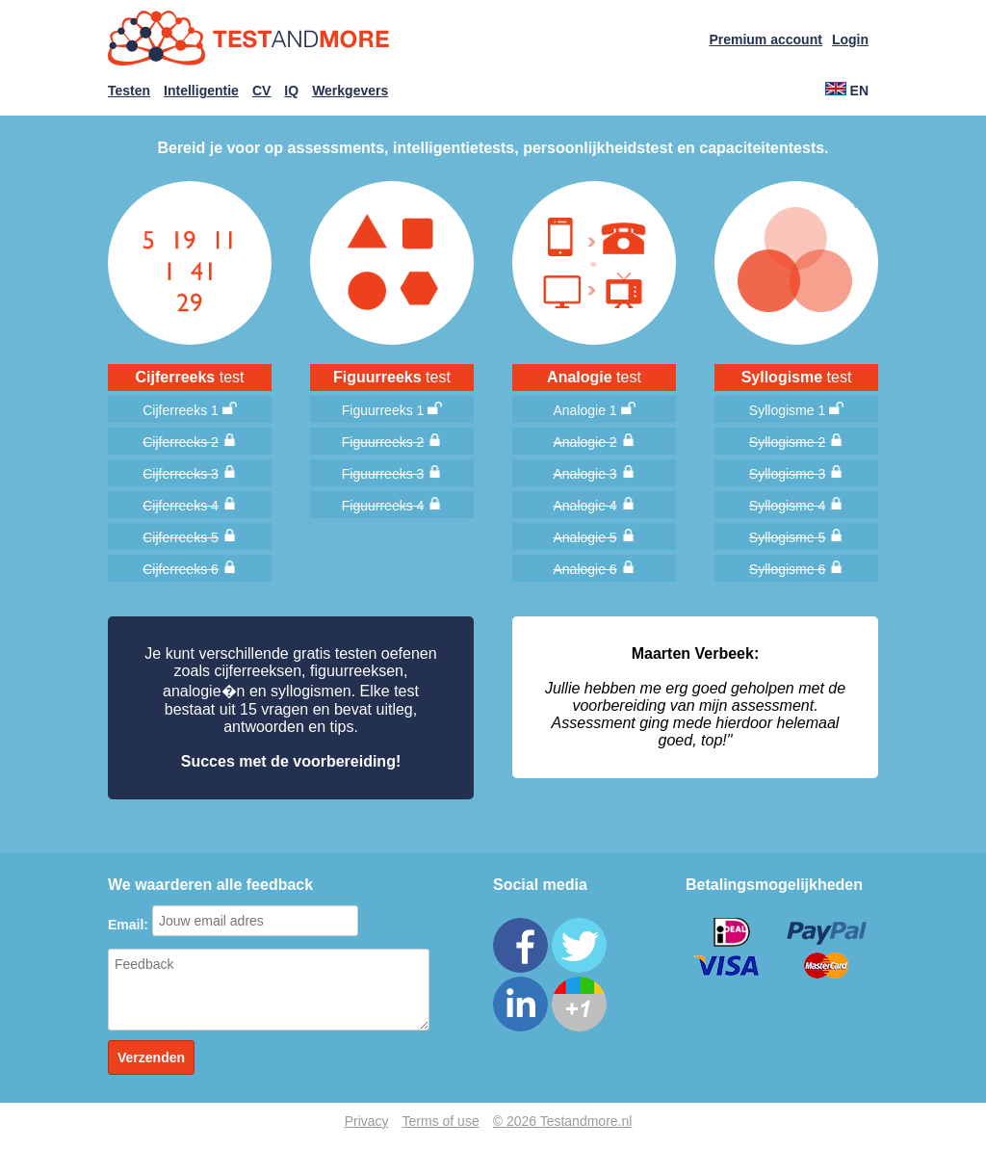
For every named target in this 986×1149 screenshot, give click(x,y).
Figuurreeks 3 (383, 474)
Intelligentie (201, 90)
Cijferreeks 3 (181, 474)
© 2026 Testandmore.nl (563, 1121)
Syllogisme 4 (787, 505)
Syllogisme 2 (787, 442)
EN (847, 90)
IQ (291, 90)
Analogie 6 (584, 569)
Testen (129, 90)
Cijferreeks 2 (181, 442)
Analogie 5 (584, 537)
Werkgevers (350, 90)
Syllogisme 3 (787, 474)
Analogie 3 (584, 474)
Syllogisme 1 (787, 410)
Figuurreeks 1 (383, 410)
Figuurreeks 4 (383, 505)
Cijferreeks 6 (181, 569)
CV (261, 90)
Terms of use (441, 1121)
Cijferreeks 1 (181, 410)
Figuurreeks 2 (383, 442)
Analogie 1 (584, 410)
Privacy (367, 1121)
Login (850, 39)
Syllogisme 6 (787, 569)
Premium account (765, 39)
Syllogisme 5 (787, 537)
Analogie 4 (584, 505)
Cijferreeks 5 (181, 537)
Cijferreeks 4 (181, 505)
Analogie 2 (584, 442)
